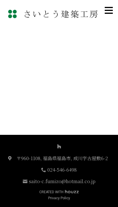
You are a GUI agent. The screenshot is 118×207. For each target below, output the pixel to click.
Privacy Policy (59, 198)
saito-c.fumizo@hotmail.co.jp (62, 181)
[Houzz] (59, 146)
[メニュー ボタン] (109, 10)
